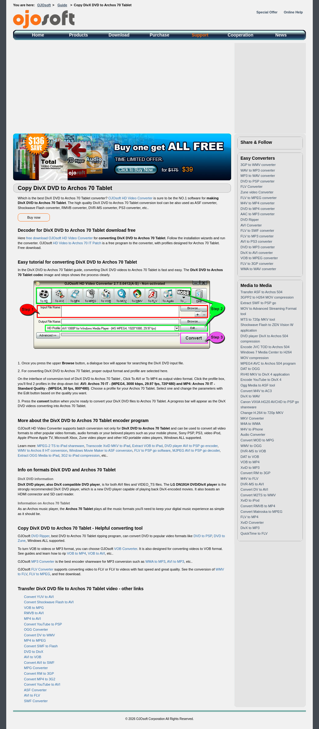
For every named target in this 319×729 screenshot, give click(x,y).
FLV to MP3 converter (257, 236)
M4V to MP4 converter (257, 203)
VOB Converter (125, 549)
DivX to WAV (250, 396)
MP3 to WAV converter (257, 175)
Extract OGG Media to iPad (38, 455)
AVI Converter (251, 225)
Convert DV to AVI (254, 489)
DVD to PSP (202, 536)
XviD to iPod (249, 500)
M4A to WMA (250, 423)
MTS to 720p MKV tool (257, 319)
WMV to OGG (251, 446)
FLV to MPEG (39, 574)
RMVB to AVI (34, 613)
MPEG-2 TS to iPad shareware (60, 446)
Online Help (293, 12)
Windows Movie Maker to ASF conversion (100, 450)
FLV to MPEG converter (258, 198)
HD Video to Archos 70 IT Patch (77, 243)
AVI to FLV (32, 695)
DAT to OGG (250, 369)
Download (119, 34)
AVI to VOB (32, 657)
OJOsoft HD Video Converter (130, 198)
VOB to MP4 (76, 553)
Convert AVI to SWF (39, 662)
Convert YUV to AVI (39, 597)
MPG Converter (36, 668)
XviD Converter (252, 522)
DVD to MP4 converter (257, 209)
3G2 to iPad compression (80, 455)
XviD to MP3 (249, 467)
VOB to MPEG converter (259, 258)
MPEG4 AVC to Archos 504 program (268, 363)
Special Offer (267, 12)
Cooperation (240, 34)
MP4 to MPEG (35, 640)
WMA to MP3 (155, 561)
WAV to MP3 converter (257, 170)
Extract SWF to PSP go (258, 303)
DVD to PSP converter (257, 181)
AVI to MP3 (175, 561)
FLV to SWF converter (257, 230)
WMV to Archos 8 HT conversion (42, 450)
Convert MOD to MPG (257, 440)
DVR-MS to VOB (253, 451)
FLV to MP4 (249, 517)
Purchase (159, 34)
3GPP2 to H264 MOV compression (267, 297)
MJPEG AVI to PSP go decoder (196, 450)
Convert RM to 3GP (39, 673)
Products (78, 34)
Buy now (33, 217)
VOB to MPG (34, 608)
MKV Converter (252, 418)
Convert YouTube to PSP (43, 624)
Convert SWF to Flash (41, 646)
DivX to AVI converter (256, 253)
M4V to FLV (249, 478)
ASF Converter (35, 690)
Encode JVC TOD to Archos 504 (264, 347)
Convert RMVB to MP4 (257, 506)
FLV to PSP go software (152, 450)
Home (38, 34)
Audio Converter (252, 434)
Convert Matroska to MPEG (261, 511)
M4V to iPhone (251, 429)
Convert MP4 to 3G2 (39, 679)
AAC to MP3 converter (257, 214)
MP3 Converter (42, 561)
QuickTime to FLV (254, 533)
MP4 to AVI (32, 618)
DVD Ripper (40, 536)
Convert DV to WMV (39, 635)
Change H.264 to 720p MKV (261, 413)
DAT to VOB (249, 457)
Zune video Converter (257, 192)
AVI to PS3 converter (256, 241)
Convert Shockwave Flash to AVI (49, 602)
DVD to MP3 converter (257, 247)
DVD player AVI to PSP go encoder (190, 446)
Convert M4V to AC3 (256, 391)
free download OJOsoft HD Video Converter (59, 238)
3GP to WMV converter (258, 165)
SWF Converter (36, 701)
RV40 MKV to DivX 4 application (265, 374)
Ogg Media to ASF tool (257, 385)
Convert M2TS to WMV (258, 495)
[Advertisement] (159, 86)
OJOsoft (44, 5)
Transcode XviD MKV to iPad (108, 446)
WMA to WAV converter (258, 269)
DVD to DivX (33, 652)
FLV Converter (42, 569)
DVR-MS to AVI (252, 484)
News (281, 34)
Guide (62, 5)
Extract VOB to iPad (147, 446)
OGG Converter (36, 629)
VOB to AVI (96, 553)
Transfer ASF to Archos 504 (261, 292)
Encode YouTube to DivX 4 (260, 380)
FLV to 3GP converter (256, 263)
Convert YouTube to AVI (42, 684)
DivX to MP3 (249, 528)
